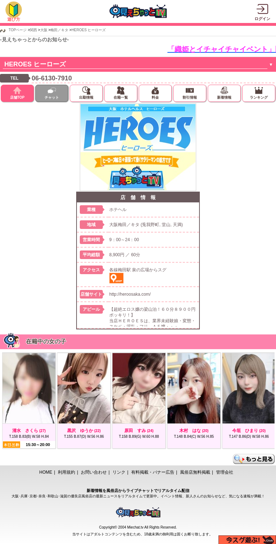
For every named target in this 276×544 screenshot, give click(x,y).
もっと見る (254, 459)
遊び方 (13, 19)
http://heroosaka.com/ (130, 294)
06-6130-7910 (52, 78)
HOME (45, 472)
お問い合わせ (94, 472)
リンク (118, 472)
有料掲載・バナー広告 (152, 472)
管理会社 (224, 472)
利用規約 (66, 472)
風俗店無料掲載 (195, 472)
